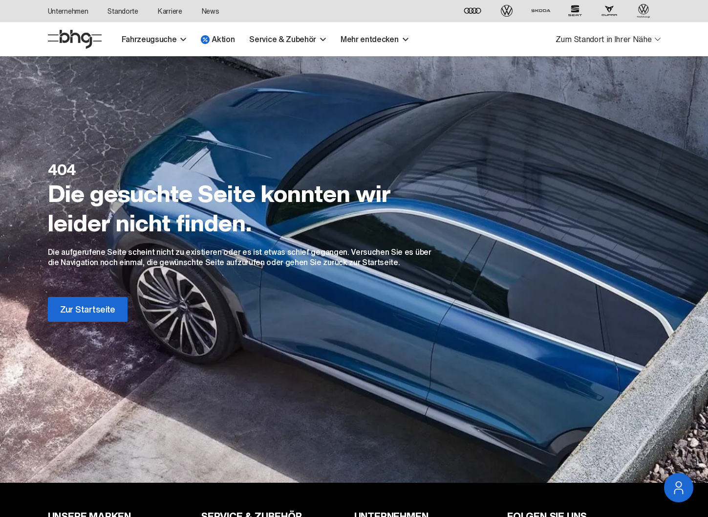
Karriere (170, 11)
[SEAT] (575, 11)
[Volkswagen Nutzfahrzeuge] (643, 11)
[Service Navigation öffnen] (678, 487)
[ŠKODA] (541, 11)
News (210, 11)
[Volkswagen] (507, 11)
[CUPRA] (609, 11)
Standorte (122, 11)
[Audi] (472, 11)
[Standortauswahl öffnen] (608, 39)
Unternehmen (68, 11)
